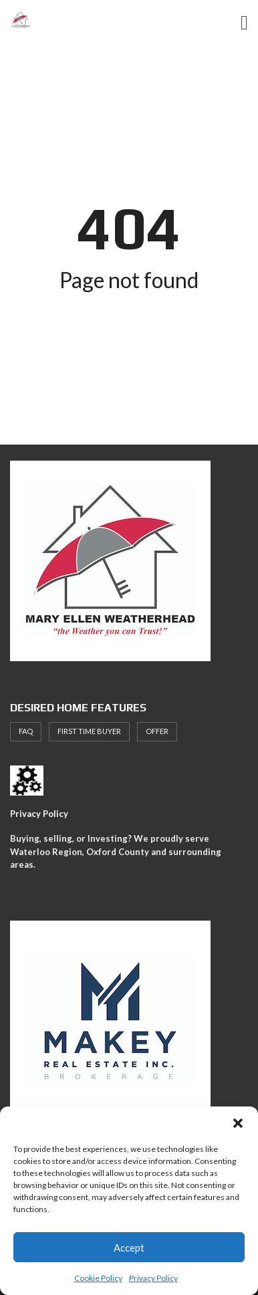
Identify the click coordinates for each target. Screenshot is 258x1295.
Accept (129, 1248)
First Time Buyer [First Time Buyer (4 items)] (89, 731)
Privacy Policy (153, 1278)
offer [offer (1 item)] (157, 731)
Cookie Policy (98, 1278)
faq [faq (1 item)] (26, 731)
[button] (238, 1123)
